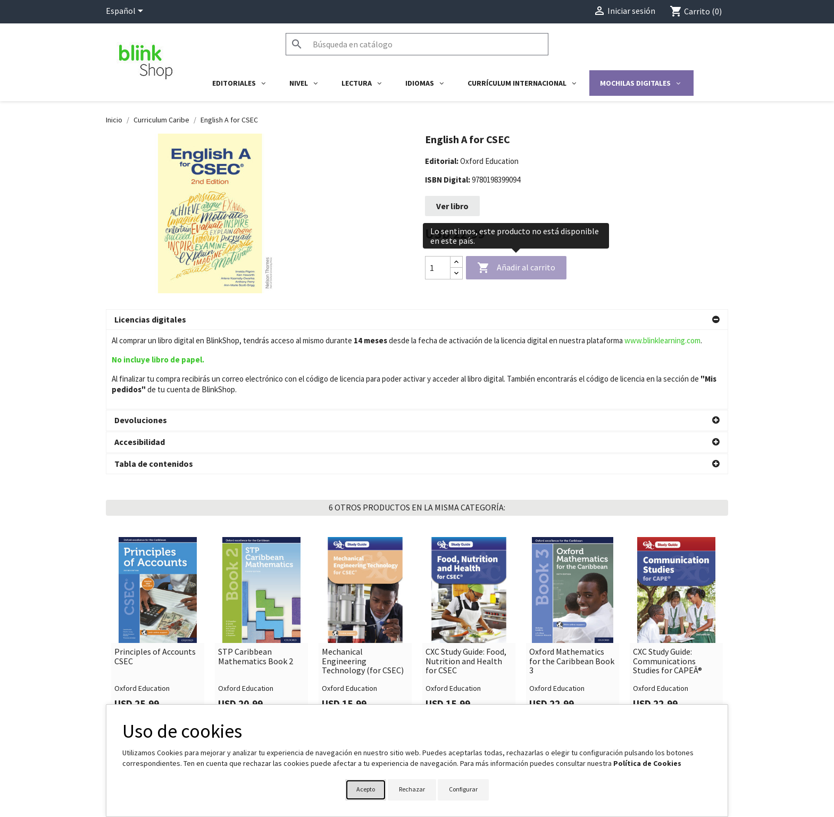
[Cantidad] (438, 267)
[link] (158, 549)
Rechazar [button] (412, 789)
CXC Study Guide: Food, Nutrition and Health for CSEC (466, 582)
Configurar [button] (463, 789)
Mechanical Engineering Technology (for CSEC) (363, 582)
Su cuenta (444, 700)
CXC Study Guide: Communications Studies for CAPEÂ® (667, 582)
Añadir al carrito (516, 268)
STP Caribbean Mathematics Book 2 (255, 577)
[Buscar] (417, 44)
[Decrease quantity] (456, 273)
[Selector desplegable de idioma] (126, 11)
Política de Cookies (647, 763)
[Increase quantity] (456, 262)
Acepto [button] (365, 789)
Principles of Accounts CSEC (155, 577)
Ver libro (452, 206)
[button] (417, 320)
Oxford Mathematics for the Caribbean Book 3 (571, 582)
